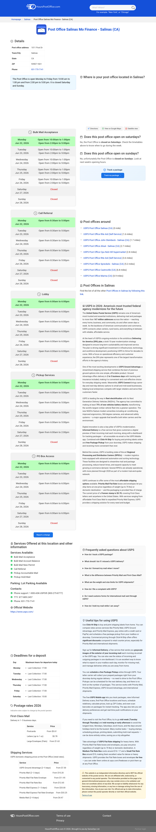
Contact (107, 815)
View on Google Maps (111, 129)
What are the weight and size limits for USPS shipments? (109, 582)
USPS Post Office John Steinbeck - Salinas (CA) (106, 240)
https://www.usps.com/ (22, 611)
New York (113, 12)
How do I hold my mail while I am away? (102, 606)
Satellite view (131, 129)
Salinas (27, 19)
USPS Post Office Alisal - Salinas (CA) (101, 246)
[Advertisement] (43, 109)
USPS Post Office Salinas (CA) (98, 228)
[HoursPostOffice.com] (43, 6)
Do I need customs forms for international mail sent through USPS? (110, 597)
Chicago (124, 12)
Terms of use (87, 795)
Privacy (60, 820)
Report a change (43, 535)
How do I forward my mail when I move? (102, 568)
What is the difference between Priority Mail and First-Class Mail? (113, 575)
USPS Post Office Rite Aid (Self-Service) (102, 234)
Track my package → (112, 175)
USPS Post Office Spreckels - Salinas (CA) (103, 264)
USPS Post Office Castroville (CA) (99, 270)
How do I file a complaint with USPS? (101, 589)
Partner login (140, 829)
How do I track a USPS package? (99, 554)
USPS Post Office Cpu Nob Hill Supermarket (104, 252)
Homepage (16, 19)
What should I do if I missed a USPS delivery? (104, 561)
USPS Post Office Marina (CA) (97, 276)
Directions (93, 129)
